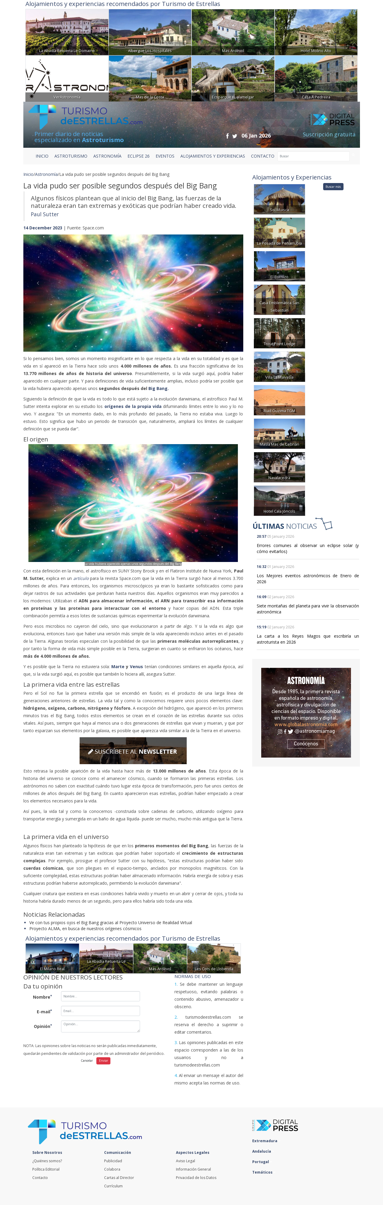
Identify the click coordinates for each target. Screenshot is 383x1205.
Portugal (262, 1161)
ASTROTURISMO (70, 156)
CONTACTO (262, 156)
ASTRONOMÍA (107, 156)
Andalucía (263, 1151)
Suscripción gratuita (329, 134)
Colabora (112, 1169)
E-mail (44, 1011)
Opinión (43, 1026)
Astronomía (46, 174)
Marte (117, 666)
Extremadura (266, 1140)
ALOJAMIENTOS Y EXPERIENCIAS (212, 156)
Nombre (42, 997)
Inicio (42, 156)
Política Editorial (46, 1169)
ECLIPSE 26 (138, 156)
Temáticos (264, 1172)
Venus (136, 666)
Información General (193, 1169)
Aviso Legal (185, 1160)
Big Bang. (159, 388)
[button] (39, 286)
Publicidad (113, 1160)
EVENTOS (165, 156)
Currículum (113, 1186)
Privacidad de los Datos (196, 1177)
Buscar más (333, 187)
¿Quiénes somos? (47, 1160)
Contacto (40, 1177)
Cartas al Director (119, 1177)
